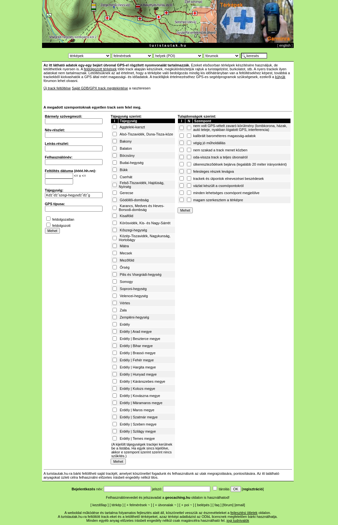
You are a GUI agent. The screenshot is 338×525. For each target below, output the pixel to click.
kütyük (280, 77)
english (284, 45)
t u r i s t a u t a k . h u (167, 45)
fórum (228, 505)
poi (186, 505)
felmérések (138, 505)
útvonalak (165, 505)
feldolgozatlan (63, 219)
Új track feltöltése (57, 88)
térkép (117, 505)
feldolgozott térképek (100, 69)
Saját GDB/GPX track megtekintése (100, 88)
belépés (203, 505)
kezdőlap (100, 505)
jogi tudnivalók (237, 520)
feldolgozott (61, 226)
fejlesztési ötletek (243, 513)
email (239, 505)
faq (216, 505)
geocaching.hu (178, 497)
